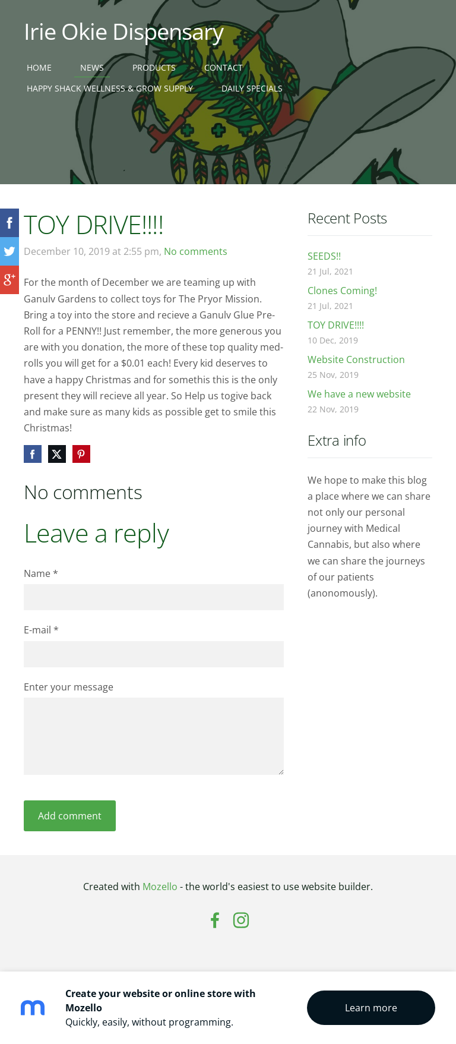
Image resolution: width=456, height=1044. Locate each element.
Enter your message (68, 686)
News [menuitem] (92, 67)
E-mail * (41, 629)
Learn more (371, 1007)
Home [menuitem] (39, 67)
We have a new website (359, 393)
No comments (195, 251)
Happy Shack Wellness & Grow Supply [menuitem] (110, 88)
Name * (41, 573)
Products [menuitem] (154, 67)
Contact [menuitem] (223, 67)
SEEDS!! (324, 256)
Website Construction (356, 359)
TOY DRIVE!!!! (336, 325)
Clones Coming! (342, 290)
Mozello (160, 886)
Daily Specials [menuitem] (252, 88)
